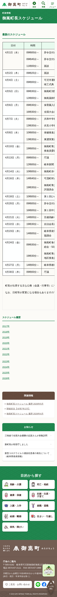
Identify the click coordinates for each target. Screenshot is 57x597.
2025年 (6, 372)
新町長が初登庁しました (28, 444)
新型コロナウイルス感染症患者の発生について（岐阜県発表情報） (28, 455)
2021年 (6, 348)
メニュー (52, 5)
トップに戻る (51, 586)
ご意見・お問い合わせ (17, 584)
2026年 (6, 378)
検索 (43, 5)
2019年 (6, 337)
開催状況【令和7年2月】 (17, 408)
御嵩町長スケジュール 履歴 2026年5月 (24, 404)
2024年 (6, 367)
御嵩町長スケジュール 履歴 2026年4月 (24, 413)
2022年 (6, 354)
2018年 (6, 331)
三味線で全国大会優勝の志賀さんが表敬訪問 (28, 435)
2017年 (6, 326)
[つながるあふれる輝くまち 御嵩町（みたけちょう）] (14, 4)
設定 (34, 5)
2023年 (6, 361)
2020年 (6, 343)
